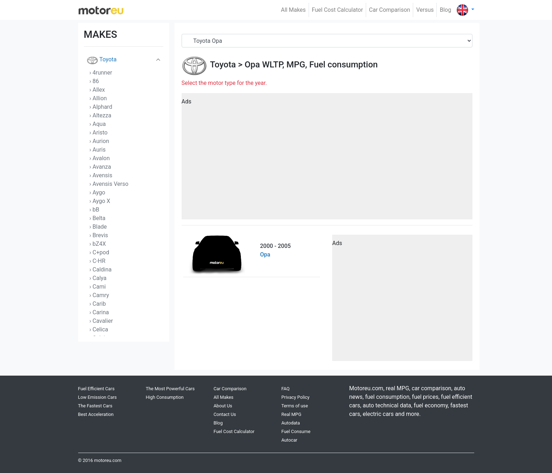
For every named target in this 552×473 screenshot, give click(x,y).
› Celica (99, 329)
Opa (252, 65)
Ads (187, 101)
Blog (445, 9)
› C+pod (99, 252)
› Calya (98, 278)
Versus (425, 9)
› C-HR (98, 261)
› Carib (98, 303)
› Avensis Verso (109, 183)
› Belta (98, 218)
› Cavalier (101, 320)
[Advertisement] (327, 159)
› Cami (98, 286)
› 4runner (101, 72)
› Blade (98, 226)
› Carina (99, 312)
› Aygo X (100, 201)
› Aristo (99, 132)
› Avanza (100, 166)
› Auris (98, 149)
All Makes (293, 9)
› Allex (97, 89)
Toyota (102, 60)
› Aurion (99, 141)
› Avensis (101, 175)
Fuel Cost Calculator (337, 9)
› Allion (98, 98)
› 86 (94, 81)
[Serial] (327, 40)
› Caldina (101, 269)
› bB (95, 209)
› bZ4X (98, 243)
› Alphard (101, 106)
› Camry (99, 295)
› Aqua (98, 124)
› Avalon (100, 158)
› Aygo (97, 192)
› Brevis (99, 235)
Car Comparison (389, 9)
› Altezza (100, 115)
